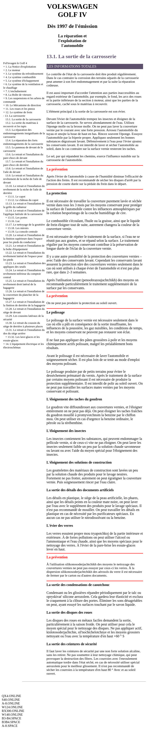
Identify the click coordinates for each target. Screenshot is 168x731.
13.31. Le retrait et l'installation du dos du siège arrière (24, 331)
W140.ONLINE (12, 714)
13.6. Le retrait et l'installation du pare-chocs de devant (23, 156)
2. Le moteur (12, 70)
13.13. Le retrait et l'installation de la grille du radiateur (24, 205)
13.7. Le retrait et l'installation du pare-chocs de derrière (23, 163)
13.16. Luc (14, 221)
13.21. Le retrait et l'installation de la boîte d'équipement (24, 247)
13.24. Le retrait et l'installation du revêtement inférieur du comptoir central (24, 274)
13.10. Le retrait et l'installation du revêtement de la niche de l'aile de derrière (24, 189)
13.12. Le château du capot (23, 200)
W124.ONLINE (12, 707)
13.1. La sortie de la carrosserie (23, 119)
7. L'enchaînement (15, 91)
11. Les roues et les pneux (20, 108)
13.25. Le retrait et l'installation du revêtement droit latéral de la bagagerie (24, 284)
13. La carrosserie (15, 115)
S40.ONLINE (11, 699)
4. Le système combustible (20, 77)
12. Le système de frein (18, 112)
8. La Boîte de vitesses (18, 94)
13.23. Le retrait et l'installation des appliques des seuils (24, 265)
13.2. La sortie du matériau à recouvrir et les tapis (20, 124)
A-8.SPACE (10, 725)
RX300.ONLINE (13, 711)
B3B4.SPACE (11, 722)
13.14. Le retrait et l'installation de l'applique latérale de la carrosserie (24, 212)
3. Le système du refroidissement (24, 73)
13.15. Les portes (17, 217)
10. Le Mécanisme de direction (23, 105)
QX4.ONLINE (11, 696)
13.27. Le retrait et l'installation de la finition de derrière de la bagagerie (24, 303)
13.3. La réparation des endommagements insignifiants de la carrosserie (24, 133)
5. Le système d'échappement (22, 80)
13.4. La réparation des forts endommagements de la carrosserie (23, 142)
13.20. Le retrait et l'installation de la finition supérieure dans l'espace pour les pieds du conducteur (24, 238)
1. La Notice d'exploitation (20, 66)
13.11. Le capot (16, 196)
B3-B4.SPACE (11, 718)
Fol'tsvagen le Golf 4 (15, 63)
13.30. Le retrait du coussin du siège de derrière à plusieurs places (23, 324)
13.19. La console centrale (23, 231)
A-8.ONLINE (11, 703)
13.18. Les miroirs (18, 228)
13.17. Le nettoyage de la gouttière (25, 224)
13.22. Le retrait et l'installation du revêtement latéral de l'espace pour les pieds (24, 256)
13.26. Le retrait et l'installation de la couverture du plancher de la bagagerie (24, 295)
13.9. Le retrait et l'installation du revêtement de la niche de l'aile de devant (23, 179)
